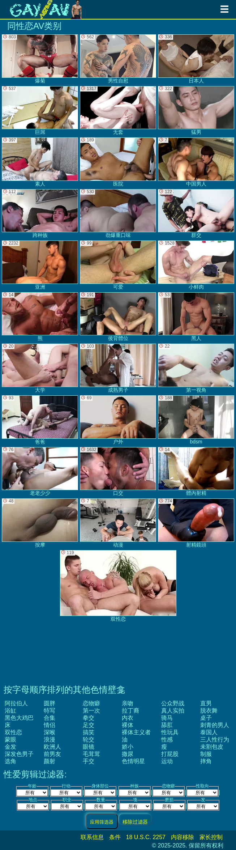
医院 (118, 162)
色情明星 (133, 761)
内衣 (127, 718)
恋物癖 (91, 703)
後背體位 (118, 316)
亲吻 (127, 703)
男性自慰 (118, 59)
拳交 (88, 718)
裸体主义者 (136, 732)
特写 (49, 710)
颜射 (49, 761)
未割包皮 (211, 747)
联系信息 (92, 837)
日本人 (196, 59)
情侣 (49, 725)
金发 (10, 747)
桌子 (206, 718)
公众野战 (172, 703)
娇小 (127, 747)
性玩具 (170, 732)
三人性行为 (214, 739)
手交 (88, 761)
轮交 (88, 739)
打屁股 (170, 754)
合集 (49, 718)
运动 (167, 761)
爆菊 (40, 59)
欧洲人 (52, 747)
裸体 (127, 725)
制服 (206, 754)
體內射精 (196, 471)
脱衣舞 (209, 710)
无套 (118, 110)
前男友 (52, 754)
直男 (206, 703)
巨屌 (40, 110)
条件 (115, 837)
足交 (88, 725)
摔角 (206, 761)
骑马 (167, 718)
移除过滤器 (135, 821)
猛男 (196, 110)
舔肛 (167, 725)
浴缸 (10, 710)
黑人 (196, 316)
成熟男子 (118, 368)
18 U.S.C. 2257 (146, 837)
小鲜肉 (196, 265)
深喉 (49, 732)
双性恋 (13, 732)
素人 (40, 162)
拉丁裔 (130, 710)
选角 (10, 761)
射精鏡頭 (196, 523)
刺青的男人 (214, 725)
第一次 (91, 710)
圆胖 (49, 703)
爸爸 (40, 420)
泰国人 (209, 732)
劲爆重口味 (118, 213)
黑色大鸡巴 (19, 718)
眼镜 (88, 747)
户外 (118, 420)
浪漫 (49, 739)
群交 (196, 213)
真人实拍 (172, 710)
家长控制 (211, 837)
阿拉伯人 (16, 703)
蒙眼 (10, 739)
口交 (118, 471)
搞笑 (88, 732)
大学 (40, 368)
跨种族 (40, 213)
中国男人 (196, 162)
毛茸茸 (91, 754)
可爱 (118, 265)
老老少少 (40, 471)
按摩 (40, 523)
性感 (167, 739)
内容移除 (182, 837)
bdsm (196, 420)
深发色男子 (19, 754)
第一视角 (196, 368)
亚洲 (40, 265)
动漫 (118, 523)
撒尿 (127, 754)
